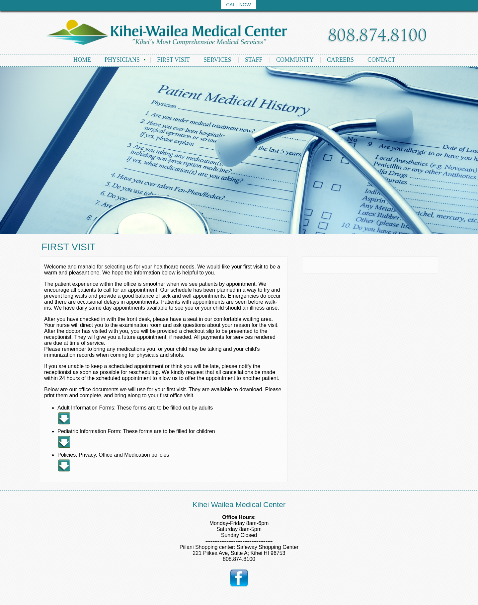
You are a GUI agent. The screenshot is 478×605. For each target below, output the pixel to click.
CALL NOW (238, 4)
